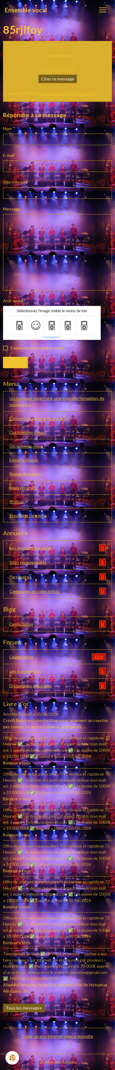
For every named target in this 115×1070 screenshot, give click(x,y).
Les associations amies (57, 547)
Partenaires (57, 576)
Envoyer (15, 362)
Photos (16, 501)
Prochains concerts (27, 515)
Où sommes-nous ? (27, 446)
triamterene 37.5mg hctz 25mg (68, 93)
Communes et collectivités (57, 591)
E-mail (8, 155)
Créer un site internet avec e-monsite (57, 1036)
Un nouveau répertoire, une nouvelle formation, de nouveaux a (56, 401)
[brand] (26, 9)
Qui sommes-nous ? (28, 432)
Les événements (57, 671)
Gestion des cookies (57, 1062)
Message (11, 208)
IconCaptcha (50, 337)
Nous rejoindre (23, 487)
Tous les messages (24, 1007)
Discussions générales (57, 685)
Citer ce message (57, 78)
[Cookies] (12, 1058)
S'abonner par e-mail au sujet (37, 347)
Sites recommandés (57, 562)
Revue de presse (25, 473)
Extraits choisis (23, 459)
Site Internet (15, 182)
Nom (7, 128)
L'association (57, 624)
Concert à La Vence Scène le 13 (39, 418)
